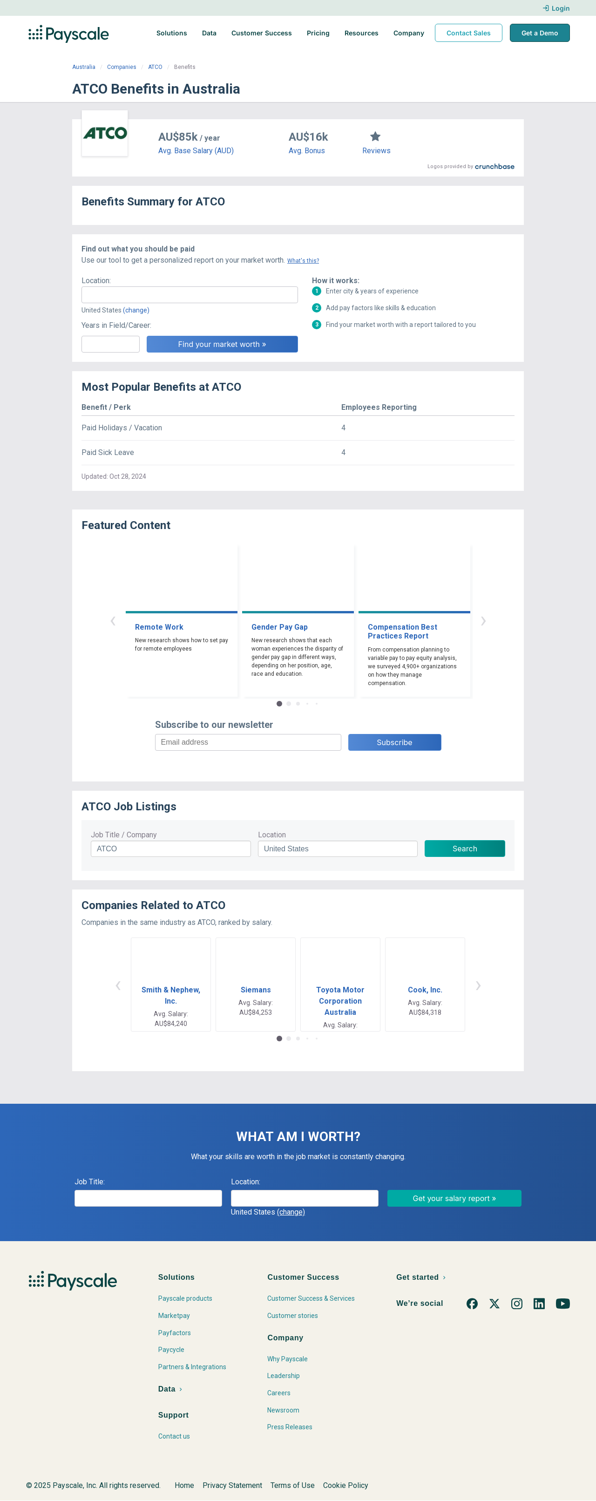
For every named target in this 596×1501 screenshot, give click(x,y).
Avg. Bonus (307, 150)
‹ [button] (112, 619)
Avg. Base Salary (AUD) (196, 150)
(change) (136, 310)
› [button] (483, 619)
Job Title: (89, 1181)
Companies (121, 67)
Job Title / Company (124, 834)
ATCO (155, 67)
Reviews (376, 150)
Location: (96, 280)
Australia (83, 67)
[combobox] (189, 294)
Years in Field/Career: (116, 325)
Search (465, 848)
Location (272, 834)
